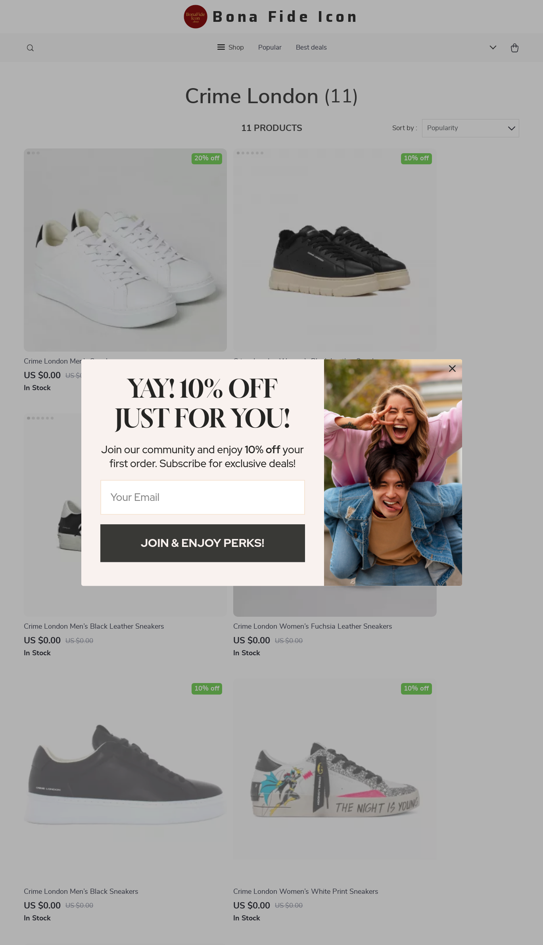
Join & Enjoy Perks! (203, 542)
